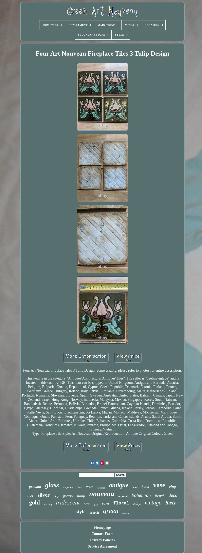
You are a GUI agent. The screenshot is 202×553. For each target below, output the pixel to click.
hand (145, 487)
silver (43, 495)
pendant (35, 487)
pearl (87, 504)
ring (172, 486)
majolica (68, 487)
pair (96, 504)
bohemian (141, 495)
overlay (126, 513)
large (56, 496)
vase (159, 485)
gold (34, 502)
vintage (153, 502)
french (160, 496)
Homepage (102, 528)
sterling (48, 504)
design (137, 504)
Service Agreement (102, 546)
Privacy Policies (102, 540)
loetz (170, 503)
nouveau (101, 494)
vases (89, 487)
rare (105, 503)
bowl (134, 487)
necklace (101, 488)
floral (121, 503)
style (81, 511)
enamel (123, 496)
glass (52, 485)
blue (79, 487)
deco (173, 495)
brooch (94, 512)
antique (118, 485)
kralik (30, 496)
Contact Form (102, 534)
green (110, 510)
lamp (81, 495)
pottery (68, 496)
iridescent (68, 502)
